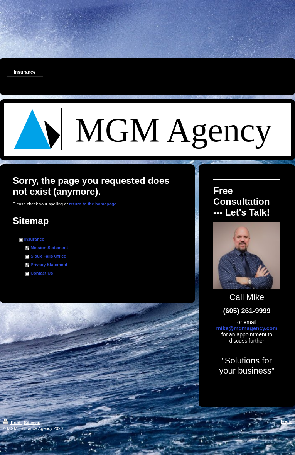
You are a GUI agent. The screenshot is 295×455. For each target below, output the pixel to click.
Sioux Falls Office (48, 256)
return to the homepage (92, 204)
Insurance (34, 239)
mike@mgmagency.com (247, 328)
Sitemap (32, 422)
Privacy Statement (48, 264)
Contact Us (41, 273)
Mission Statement (49, 247)
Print (12, 422)
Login (286, 421)
